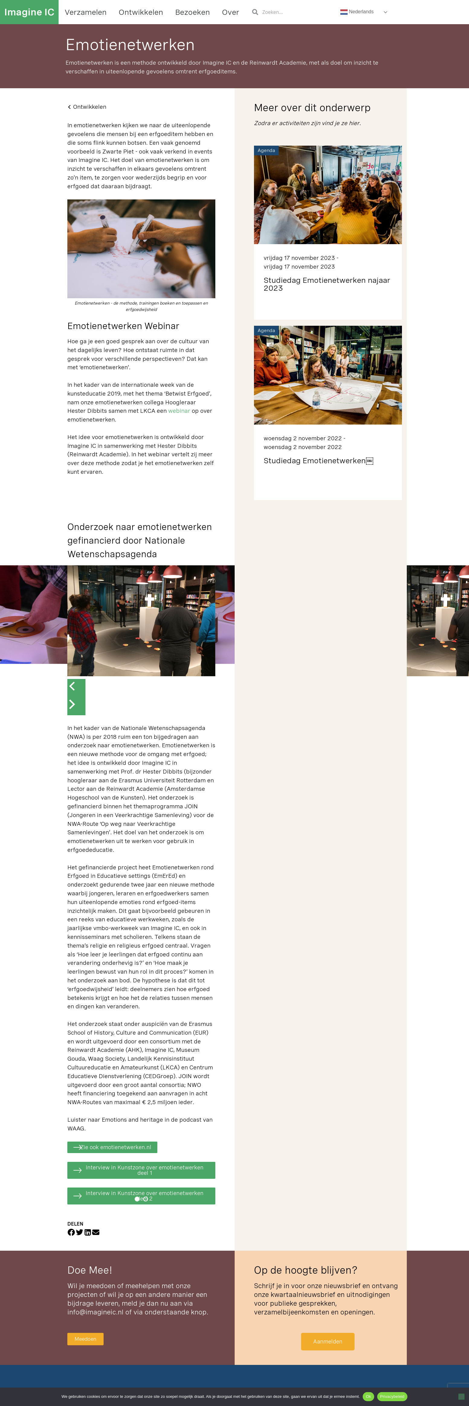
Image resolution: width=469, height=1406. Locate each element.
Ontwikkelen (141, 12)
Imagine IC (29, 12)
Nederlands (357, 12)
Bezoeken (192, 12)
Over (230, 12)
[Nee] (461, 1397)
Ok (368, 1396)
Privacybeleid (392, 1396)
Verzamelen (86, 12)
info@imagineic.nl (95, 1313)
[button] (137, 1200)
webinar (180, 410)
